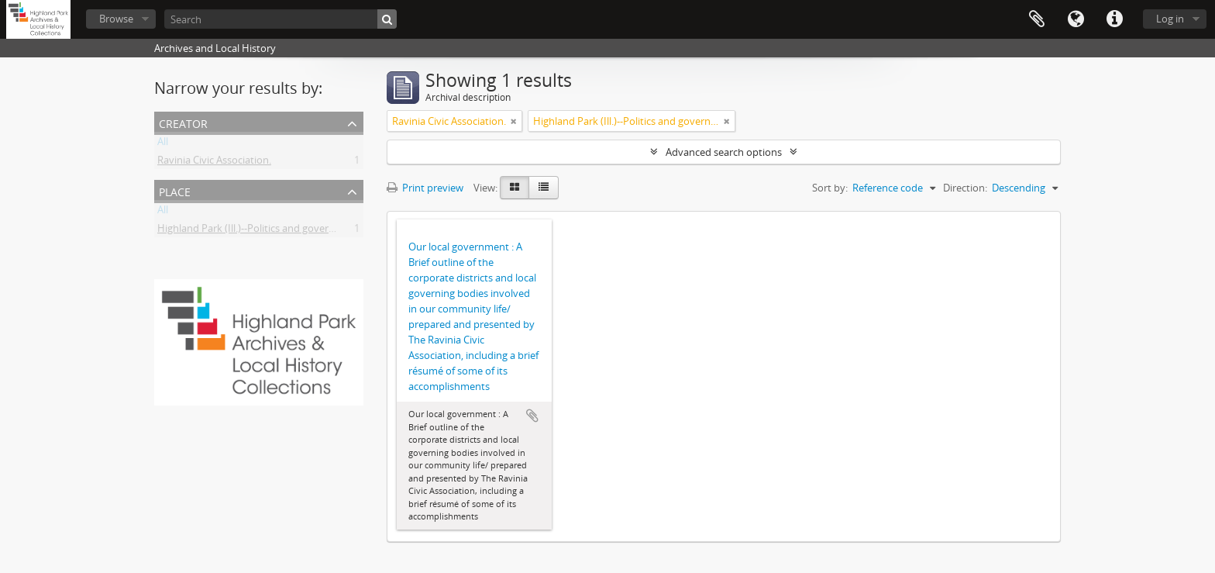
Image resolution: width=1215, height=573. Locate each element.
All (162, 144)
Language (1075, 19)
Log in (1170, 19)
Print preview (425, 188)
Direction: (965, 188)
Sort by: (830, 188)
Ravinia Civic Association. (214, 163)
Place (175, 190)
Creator (183, 122)
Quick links (1114, 19)
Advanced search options (724, 152)
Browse (116, 19)
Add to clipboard (532, 415)
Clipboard (1036, 19)
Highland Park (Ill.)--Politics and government (258, 231)
